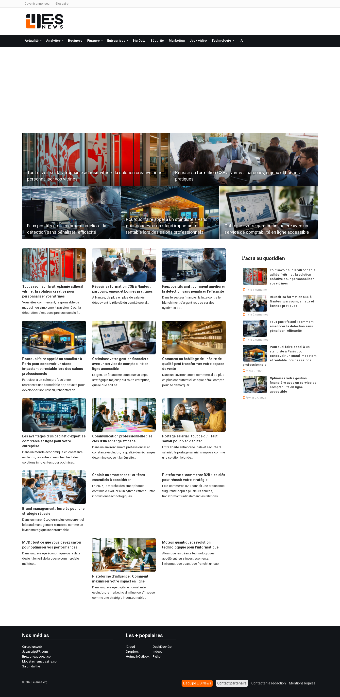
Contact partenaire (232, 683)
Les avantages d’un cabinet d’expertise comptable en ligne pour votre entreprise (53, 441)
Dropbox (132, 651)
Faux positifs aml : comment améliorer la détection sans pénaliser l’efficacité (291, 326)
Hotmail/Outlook (138, 656)
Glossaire (61, 3)
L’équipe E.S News (197, 683)
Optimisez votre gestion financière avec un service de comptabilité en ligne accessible (120, 364)
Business (75, 40)
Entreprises (116, 40)
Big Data (139, 40)
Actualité (32, 40)
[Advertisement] (170, 84)
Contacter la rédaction (268, 683)
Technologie (221, 40)
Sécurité (157, 40)
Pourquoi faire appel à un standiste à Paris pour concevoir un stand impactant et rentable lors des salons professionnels (166, 226)
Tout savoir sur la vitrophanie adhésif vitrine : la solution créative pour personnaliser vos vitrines (52, 291)
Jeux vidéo (198, 40)
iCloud (130, 646)
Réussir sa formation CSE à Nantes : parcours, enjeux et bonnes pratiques (292, 301)
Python (157, 656)
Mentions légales (302, 683)
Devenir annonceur (38, 3)
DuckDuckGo (162, 646)
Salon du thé (31, 666)
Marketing (177, 40)
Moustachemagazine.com (40, 661)
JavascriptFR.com (35, 651)
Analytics (53, 40)
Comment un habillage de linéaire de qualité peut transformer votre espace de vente (193, 364)
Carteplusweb (32, 646)
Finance (93, 40)
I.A (240, 40)
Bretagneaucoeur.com (37, 656)
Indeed (158, 651)
